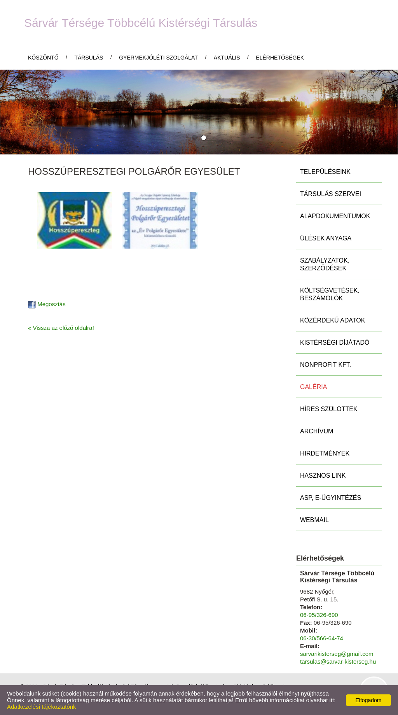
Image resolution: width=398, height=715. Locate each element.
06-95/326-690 (319, 615)
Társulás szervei (330, 194)
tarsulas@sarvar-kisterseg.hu (338, 661)
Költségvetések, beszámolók (330, 294)
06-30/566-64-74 (321, 638)
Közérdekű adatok (332, 320)
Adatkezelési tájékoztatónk (41, 706)
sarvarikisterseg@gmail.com (337, 653)
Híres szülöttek (329, 409)
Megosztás (47, 304)
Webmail (314, 520)
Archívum (316, 431)
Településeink (325, 171)
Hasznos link (323, 475)
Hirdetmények (324, 453)
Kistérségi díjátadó (334, 342)
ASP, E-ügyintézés (330, 497)
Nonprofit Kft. (325, 364)
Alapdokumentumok (335, 216)
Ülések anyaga (325, 238)
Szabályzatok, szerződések (324, 264)
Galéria (313, 387)
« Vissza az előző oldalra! (61, 327)
